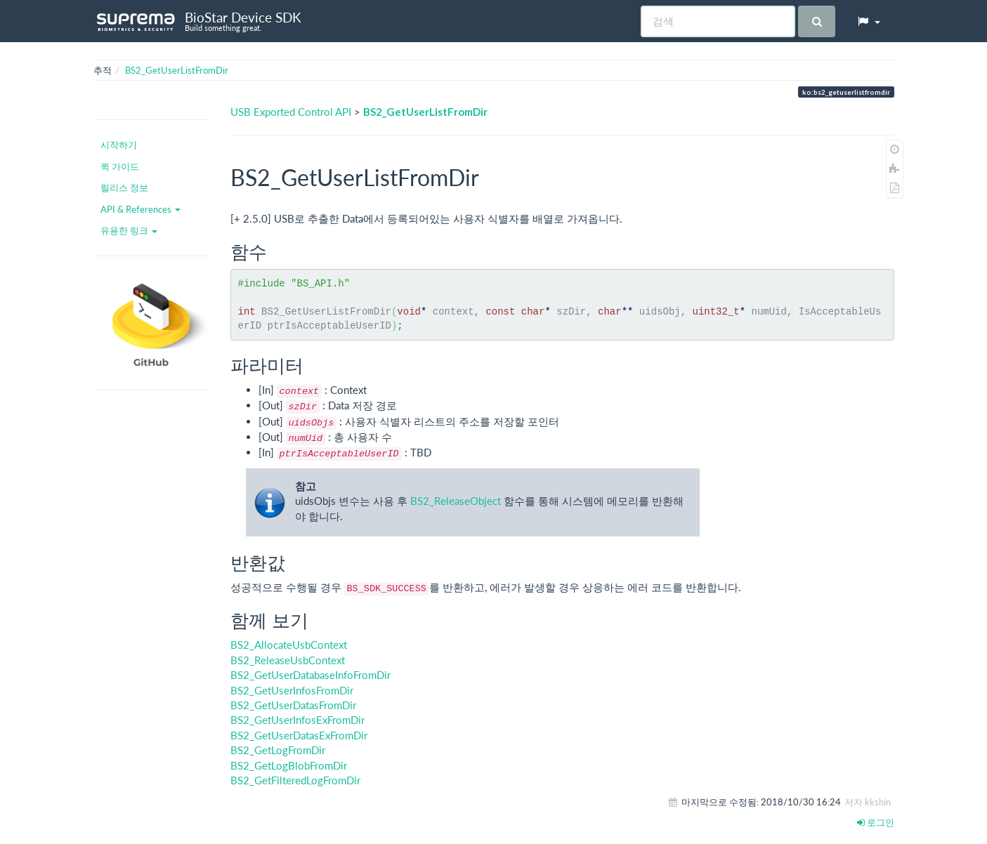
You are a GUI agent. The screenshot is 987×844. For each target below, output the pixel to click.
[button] (868, 21)
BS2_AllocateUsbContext (288, 644)
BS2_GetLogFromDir (277, 750)
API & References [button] (140, 209)
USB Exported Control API (290, 111)
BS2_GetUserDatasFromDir (293, 705)
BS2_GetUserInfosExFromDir (297, 719)
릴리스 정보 (124, 187)
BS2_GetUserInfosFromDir (291, 690)
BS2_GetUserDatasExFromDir (298, 735)
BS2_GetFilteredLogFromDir (295, 780)
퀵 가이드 (119, 166)
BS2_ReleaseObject (455, 500)
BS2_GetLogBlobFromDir (288, 765)
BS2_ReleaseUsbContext (287, 660)
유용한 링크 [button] (128, 230)
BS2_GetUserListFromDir (176, 70)
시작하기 (118, 144)
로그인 (875, 822)
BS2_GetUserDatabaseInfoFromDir (310, 674)
